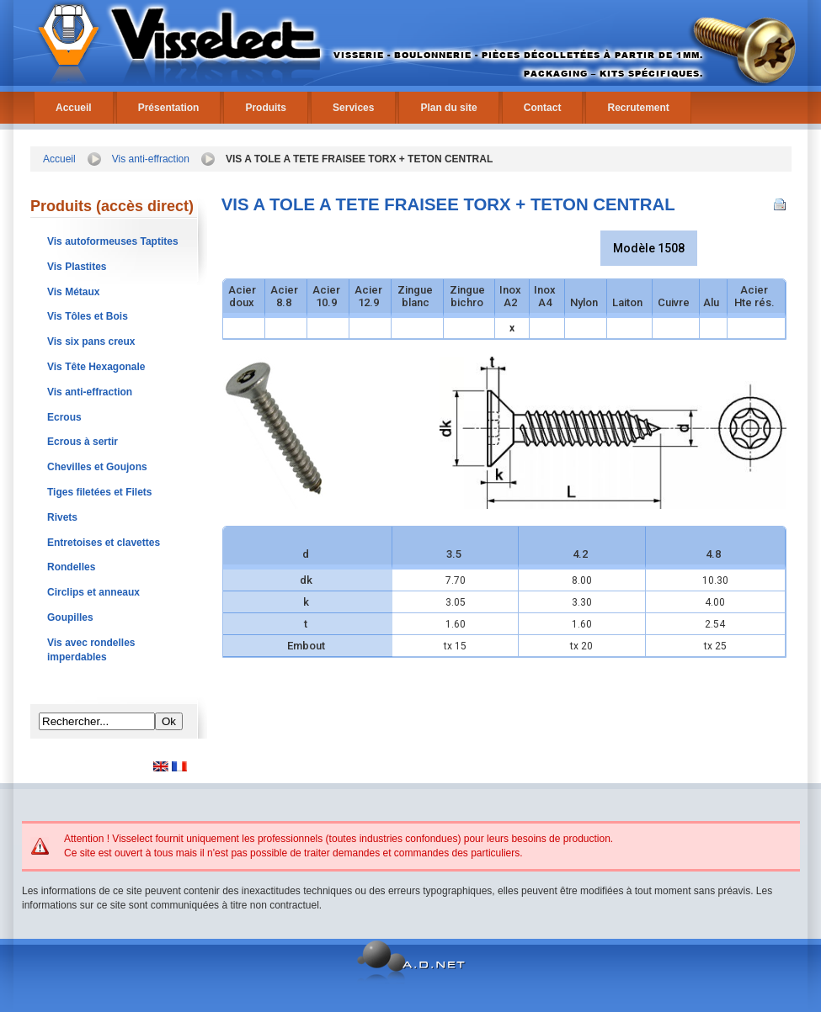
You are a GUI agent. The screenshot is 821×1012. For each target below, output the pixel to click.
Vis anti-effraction (150, 159)
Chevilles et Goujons (97, 467)
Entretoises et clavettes (103, 542)
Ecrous (64, 417)
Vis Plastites (77, 267)
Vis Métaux (73, 292)
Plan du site (448, 108)
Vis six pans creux (91, 341)
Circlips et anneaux (93, 592)
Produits (265, 108)
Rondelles (71, 567)
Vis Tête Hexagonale (96, 367)
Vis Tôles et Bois (87, 316)
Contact (543, 108)
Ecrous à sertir (82, 442)
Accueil (74, 108)
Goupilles (70, 617)
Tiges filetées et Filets (99, 492)
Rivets (62, 517)
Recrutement (638, 108)
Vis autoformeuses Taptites (113, 241)
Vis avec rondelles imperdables (91, 650)
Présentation (169, 108)
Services (353, 108)
